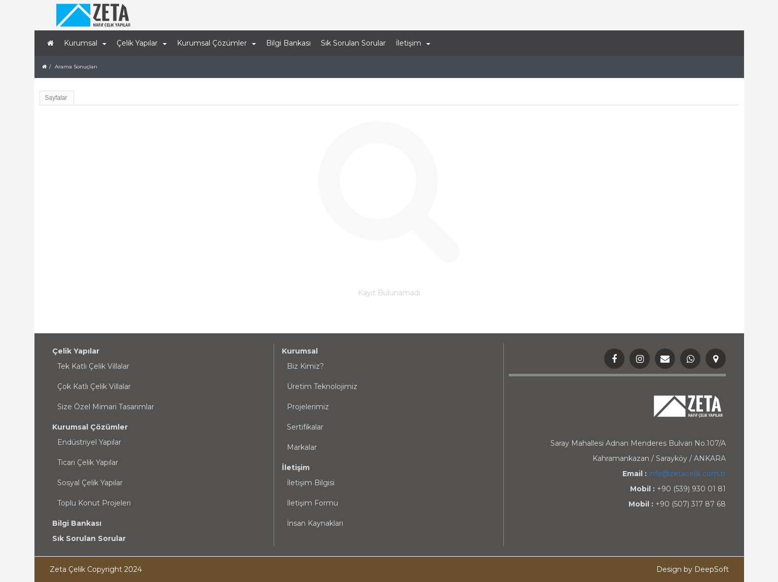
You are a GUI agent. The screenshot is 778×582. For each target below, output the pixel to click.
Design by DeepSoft (692, 569)
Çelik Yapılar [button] (142, 43)
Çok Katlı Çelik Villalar (94, 386)
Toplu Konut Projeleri (94, 503)
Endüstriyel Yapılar (89, 442)
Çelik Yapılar (75, 351)
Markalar (302, 447)
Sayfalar (56, 97)
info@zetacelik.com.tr (687, 473)
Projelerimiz (308, 406)
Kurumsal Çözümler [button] (216, 43)
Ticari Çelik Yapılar (87, 462)
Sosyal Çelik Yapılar (90, 482)
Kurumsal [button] (85, 43)
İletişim (296, 467)
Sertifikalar (305, 427)
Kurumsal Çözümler (90, 427)
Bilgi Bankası (288, 43)
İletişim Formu (312, 503)
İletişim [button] (413, 43)
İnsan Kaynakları (315, 523)
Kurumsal (300, 351)
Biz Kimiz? (305, 366)
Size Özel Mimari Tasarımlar (105, 406)
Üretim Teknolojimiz (322, 386)
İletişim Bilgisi (311, 482)
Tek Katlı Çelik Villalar (93, 366)
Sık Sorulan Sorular (353, 43)
